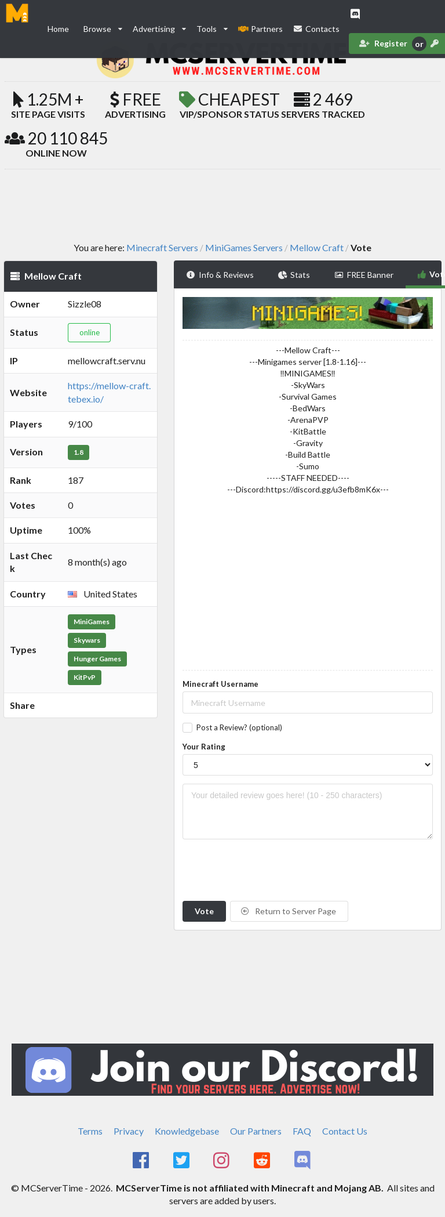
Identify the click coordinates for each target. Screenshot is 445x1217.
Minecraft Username (220, 684)
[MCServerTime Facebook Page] (142, 1161)
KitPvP (85, 677)
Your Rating (204, 746)
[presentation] (271, 870)
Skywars (87, 640)
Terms (90, 1130)
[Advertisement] (222, 205)
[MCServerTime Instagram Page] (223, 1161)
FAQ (302, 1130)
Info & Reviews (220, 275)
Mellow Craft (317, 247)
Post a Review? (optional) (239, 727)
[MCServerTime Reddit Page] (263, 1161)
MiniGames (92, 621)
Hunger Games (97, 658)
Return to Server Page (288, 911)
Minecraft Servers (162, 247)
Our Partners (256, 1130)
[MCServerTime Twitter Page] (182, 1161)
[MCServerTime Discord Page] (303, 1161)
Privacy (129, 1130)
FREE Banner (363, 275)
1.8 (78, 452)
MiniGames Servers (244, 247)
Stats (294, 275)
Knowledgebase (187, 1130)
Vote (204, 911)
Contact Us (344, 1130)
